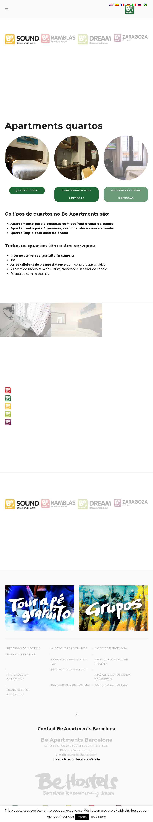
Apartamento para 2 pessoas (76, 194)
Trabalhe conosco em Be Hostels (112, 677)
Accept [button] (82, 816)
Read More (98, 816)
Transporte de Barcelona (18, 692)
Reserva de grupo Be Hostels (111, 662)
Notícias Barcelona (111, 648)
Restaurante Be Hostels (70, 684)
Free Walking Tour (22, 654)
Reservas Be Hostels (23, 648)
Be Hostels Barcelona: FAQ (69, 662)
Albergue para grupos (69, 648)
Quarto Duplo (27, 190)
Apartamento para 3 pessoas (126, 194)
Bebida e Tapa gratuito (69, 669)
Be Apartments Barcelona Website (76, 759)
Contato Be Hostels (111, 684)
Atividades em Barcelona (18, 677)
